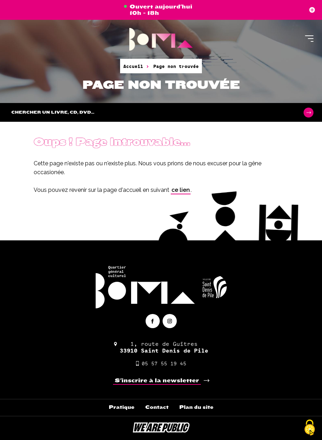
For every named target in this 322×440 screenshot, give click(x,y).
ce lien (180, 190)
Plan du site (196, 407)
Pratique (122, 407)
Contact (157, 407)
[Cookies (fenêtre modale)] (309, 428)
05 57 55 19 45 (161, 363)
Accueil (133, 66)
